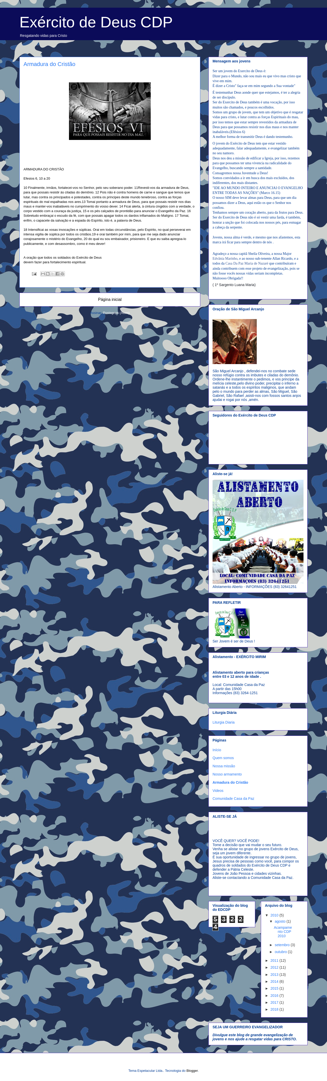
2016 (275, 995)
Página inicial (110, 299)
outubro (281, 952)
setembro (282, 945)
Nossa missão (224, 766)
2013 (275, 975)
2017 (275, 1002)
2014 (275, 981)
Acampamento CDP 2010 (283, 931)
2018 (275, 1009)
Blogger (192, 1071)
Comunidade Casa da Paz (233, 798)
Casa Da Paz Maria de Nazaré (247, 263)
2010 (275, 915)
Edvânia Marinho (225, 258)
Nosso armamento (227, 774)
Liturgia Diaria (224, 722)
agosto (280, 921)
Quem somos (223, 758)
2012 (275, 967)
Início (217, 750)
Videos (218, 791)
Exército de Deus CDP (96, 22)
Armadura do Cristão (230, 782)
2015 (275, 988)
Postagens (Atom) (116, 313)
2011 (275, 960)
